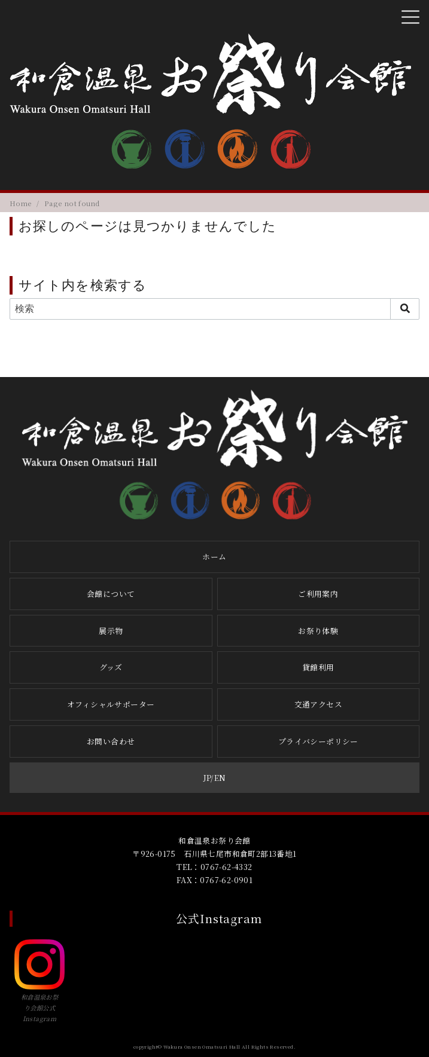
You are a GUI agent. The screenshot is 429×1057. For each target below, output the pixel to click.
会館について (111, 593)
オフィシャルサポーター (110, 704)
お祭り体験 (318, 630)
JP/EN (214, 777)
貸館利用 (318, 667)
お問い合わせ (111, 741)
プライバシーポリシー (318, 741)
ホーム (214, 556)
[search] (404, 309)
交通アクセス (318, 704)
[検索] (214, 309)
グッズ (111, 667)
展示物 (111, 630)
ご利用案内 (318, 593)
